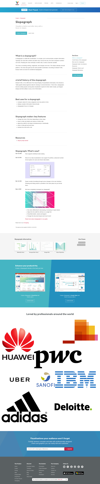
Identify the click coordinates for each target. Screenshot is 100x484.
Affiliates (53, 472)
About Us (53, 466)
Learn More (30, 300)
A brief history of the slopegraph (79, 60)
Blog (28, 472)
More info (60, 479)
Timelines (29, 468)
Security (53, 474)
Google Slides (18, 474)
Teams (40, 472)
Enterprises (41, 470)
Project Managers (43, 468)
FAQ (28, 474)
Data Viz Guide (38, 3)
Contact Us (53, 470)
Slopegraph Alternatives (77, 70)
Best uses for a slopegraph (78, 62)
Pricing (46, 3)
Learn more (31, 33)
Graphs (17, 18)
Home (16, 466)
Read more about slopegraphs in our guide (36, 219)
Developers (41, 474)
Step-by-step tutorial (23, 140)
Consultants (41, 466)
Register (82, 3)
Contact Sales (70, 3)
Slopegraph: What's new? (78, 68)
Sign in (77, 3)
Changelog (59, 3)
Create (23, 3)
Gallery (30, 3)
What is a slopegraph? (77, 57)
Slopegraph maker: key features (79, 64)
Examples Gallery (31, 466)
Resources (74, 66)
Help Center (29, 476)
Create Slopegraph (21, 33)
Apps (52, 3)
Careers (53, 468)
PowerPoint (17, 476)
